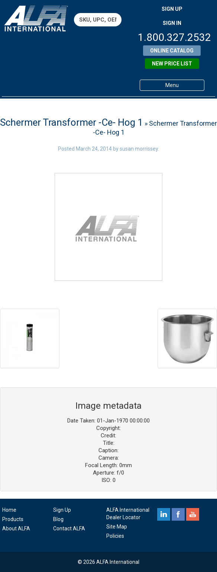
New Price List (172, 64)
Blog (58, 519)
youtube (192, 514)
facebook (178, 514)
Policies (115, 536)
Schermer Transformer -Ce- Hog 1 (71, 122)
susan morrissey (139, 149)
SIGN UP (172, 9)
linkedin (163, 514)
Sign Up (62, 510)
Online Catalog (172, 51)
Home (9, 510)
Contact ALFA (69, 528)
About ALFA (16, 528)
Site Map (116, 527)
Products (12, 519)
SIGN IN (172, 23)
